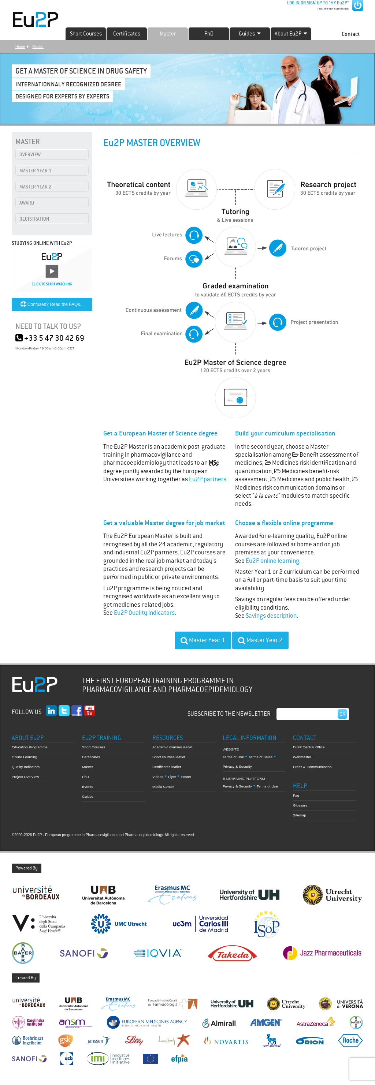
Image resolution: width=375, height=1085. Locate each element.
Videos (157, 777)
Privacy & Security (237, 766)
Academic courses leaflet (172, 747)
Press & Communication (312, 767)
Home (20, 47)
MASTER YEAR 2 (35, 187)
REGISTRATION (34, 219)
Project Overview (25, 777)
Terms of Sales (260, 757)
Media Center (163, 787)
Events (87, 787)
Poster (186, 777)
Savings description (271, 616)
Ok (342, 714)
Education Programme (30, 747)
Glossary (300, 805)
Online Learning (24, 757)
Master (168, 33)
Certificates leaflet (166, 767)
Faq (296, 795)
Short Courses (86, 33)
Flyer (172, 777)
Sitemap (299, 815)
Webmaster (302, 757)
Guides (87, 796)
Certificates (126, 33)
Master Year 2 (260, 640)
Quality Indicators (26, 767)
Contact (351, 33)
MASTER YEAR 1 (35, 171)
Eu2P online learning (272, 561)
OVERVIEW (30, 154)
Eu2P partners (207, 479)
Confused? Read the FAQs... (52, 304)
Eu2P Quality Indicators (144, 613)
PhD (209, 33)
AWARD (26, 203)
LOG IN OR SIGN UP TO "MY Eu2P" (317, 3)
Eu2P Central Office (309, 747)
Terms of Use (233, 757)
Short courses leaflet (168, 757)
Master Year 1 (203, 640)
